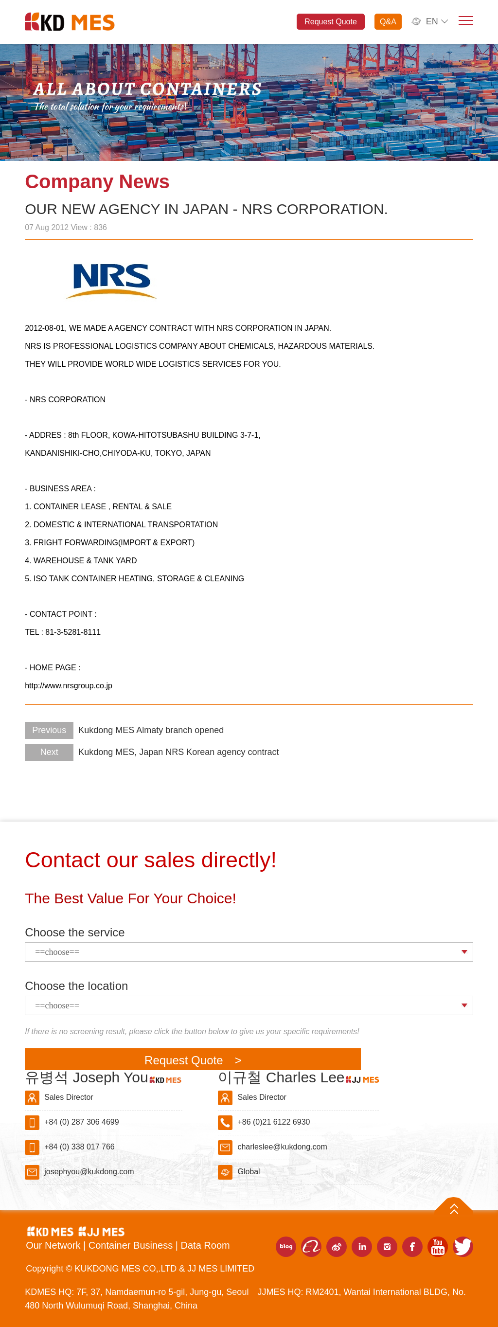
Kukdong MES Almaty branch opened (124, 730)
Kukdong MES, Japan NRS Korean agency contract (152, 752)
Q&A (388, 22)
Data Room (205, 1245)
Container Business (132, 1245)
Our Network (54, 1245)
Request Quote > (192, 1060)
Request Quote (330, 22)
